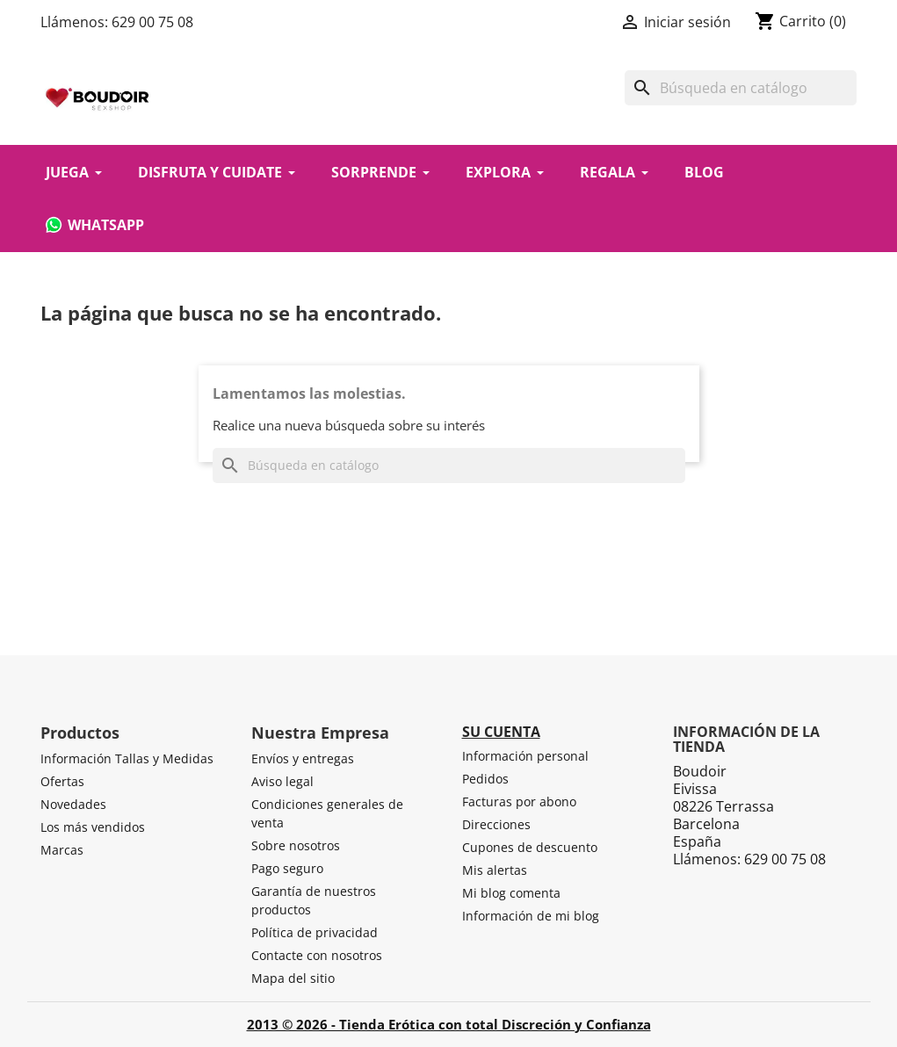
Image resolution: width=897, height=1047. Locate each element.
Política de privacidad (314, 932)
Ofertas (62, 781)
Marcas (61, 849)
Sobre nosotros (295, 845)
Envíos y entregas (302, 758)
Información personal (525, 755)
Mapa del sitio (293, 978)
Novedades (73, 804)
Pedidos (485, 778)
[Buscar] (741, 87)
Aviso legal (282, 781)
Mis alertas (494, 870)
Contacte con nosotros (316, 955)
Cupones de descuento (529, 847)
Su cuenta (501, 731)
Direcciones (496, 824)
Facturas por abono (519, 801)
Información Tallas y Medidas (126, 758)
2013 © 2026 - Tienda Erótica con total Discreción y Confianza (449, 1024)
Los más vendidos (92, 827)
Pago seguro (287, 868)
